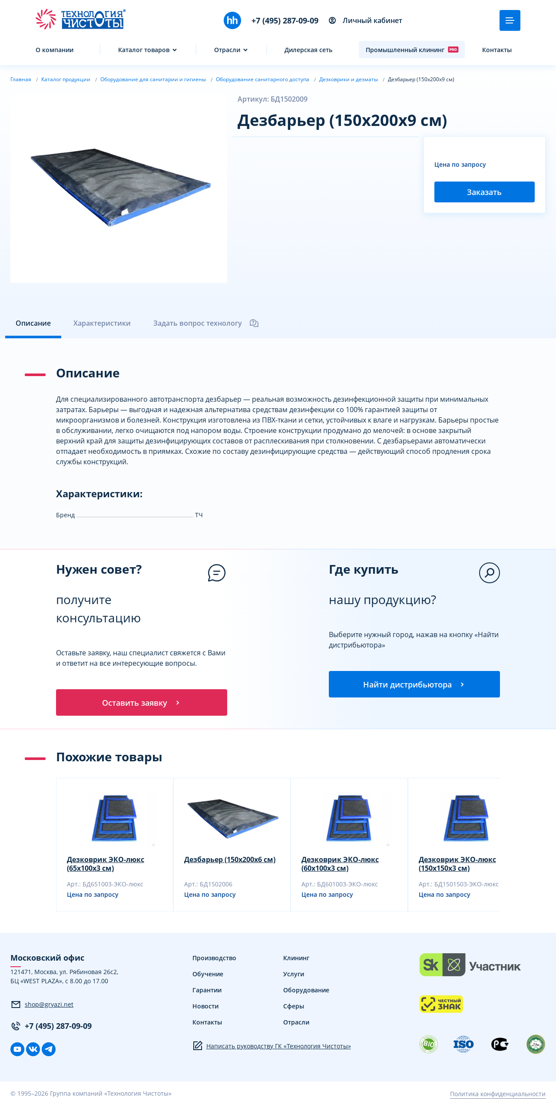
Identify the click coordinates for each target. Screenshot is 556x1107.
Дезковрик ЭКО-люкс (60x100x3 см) (340, 865)
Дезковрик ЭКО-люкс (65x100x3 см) (105, 865)
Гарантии (207, 991)
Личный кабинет (365, 20)
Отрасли (227, 50)
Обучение (207, 975)
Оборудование (306, 991)
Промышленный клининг (412, 49)
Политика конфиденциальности (498, 1095)
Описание (33, 323)
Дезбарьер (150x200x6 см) (229, 861)
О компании (54, 50)
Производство (214, 959)
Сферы (293, 1007)
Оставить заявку (141, 703)
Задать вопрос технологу (206, 323)
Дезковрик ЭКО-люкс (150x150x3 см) (457, 865)
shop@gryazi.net (41, 1006)
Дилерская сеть (308, 50)
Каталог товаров (143, 50)
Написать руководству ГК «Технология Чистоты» (271, 1047)
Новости (205, 1007)
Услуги (293, 975)
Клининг (296, 959)
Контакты (497, 50)
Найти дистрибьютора (414, 685)
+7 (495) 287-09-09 (285, 20)
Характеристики (102, 323)
